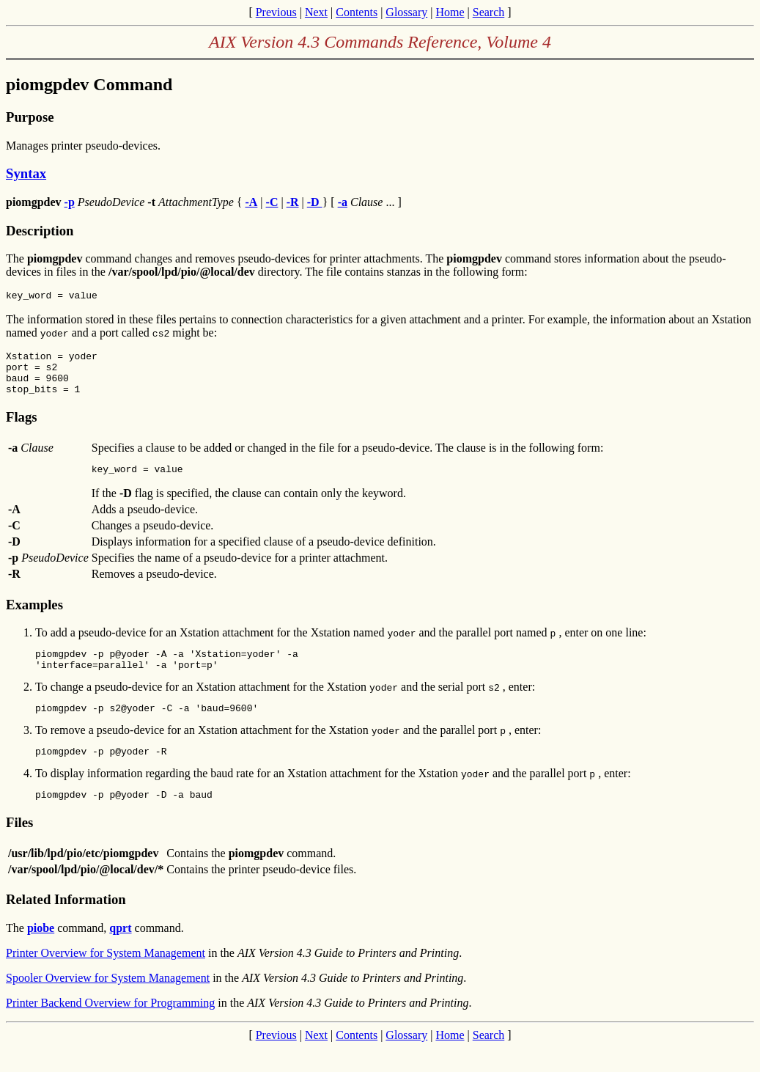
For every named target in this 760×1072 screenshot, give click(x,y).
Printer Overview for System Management (105, 977)
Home (449, 12)
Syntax (26, 173)
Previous (276, 12)
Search (489, 12)
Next (316, 12)
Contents (356, 12)
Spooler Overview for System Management (108, 1002)
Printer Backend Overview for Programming (110, 1027)
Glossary (406, 12)
